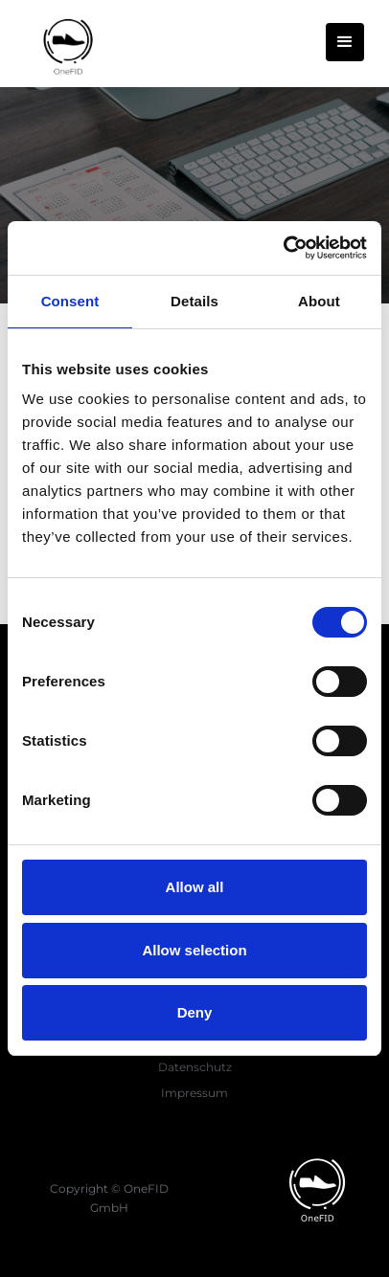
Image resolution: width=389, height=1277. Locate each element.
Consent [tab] (70, 301)
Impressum (194, 1093)
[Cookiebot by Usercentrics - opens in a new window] (283, 247)
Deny (195, 1012)
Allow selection (194, 950)
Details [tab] (194, 301)
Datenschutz (195, 1067)
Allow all (195, 887)
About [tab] (319, 301)
